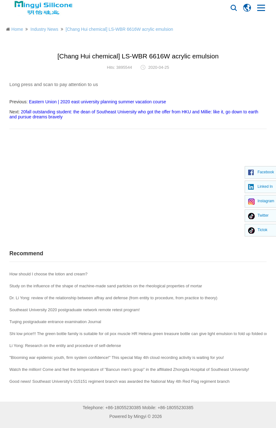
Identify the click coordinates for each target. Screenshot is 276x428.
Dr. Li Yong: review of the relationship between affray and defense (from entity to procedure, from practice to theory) (113, 297)
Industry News (44, 29)
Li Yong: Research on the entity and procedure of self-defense (65, 345)
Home (17, 29)
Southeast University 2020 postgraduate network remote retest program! (74, 309)
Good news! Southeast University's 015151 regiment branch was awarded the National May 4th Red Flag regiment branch (119, 381)
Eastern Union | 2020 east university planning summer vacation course (97, 101)
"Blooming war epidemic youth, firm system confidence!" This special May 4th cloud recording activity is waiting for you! (116, 357)
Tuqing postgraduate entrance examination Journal (55, 321)
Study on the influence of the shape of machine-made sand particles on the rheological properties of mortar (105, 286)
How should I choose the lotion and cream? (48, 274)
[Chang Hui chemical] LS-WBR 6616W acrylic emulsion (119, 29)
